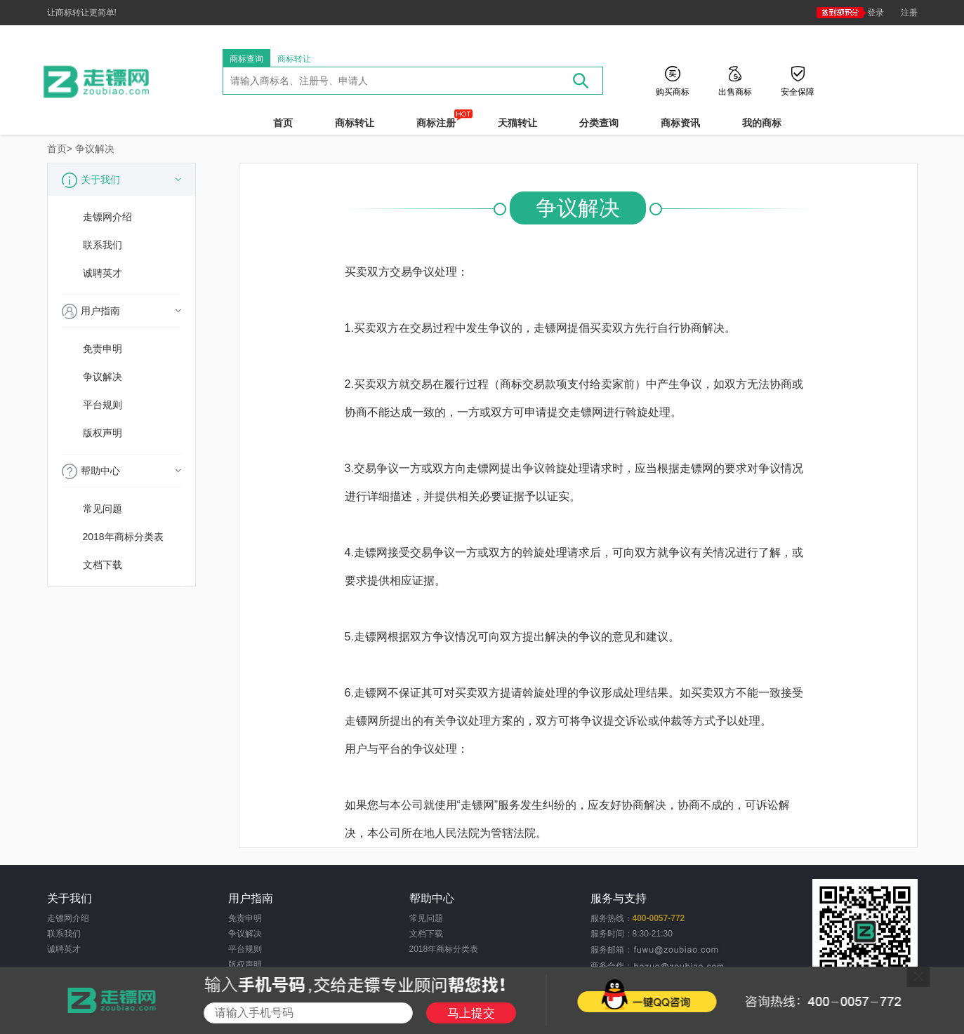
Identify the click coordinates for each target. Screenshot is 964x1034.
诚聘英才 (102, 272)
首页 (283, 122)
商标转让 (294, 59)
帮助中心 (121, 471)
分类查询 (599, 122)
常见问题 (102, 508)
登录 (850, 12)
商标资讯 (680, 122)
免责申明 (102, 348)
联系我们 (102, 244)
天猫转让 (517, 122)
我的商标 (761, 122)
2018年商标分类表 (123, 536)
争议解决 (94, 148)
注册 (909, 13)
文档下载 (102, 564)
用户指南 (121, 311)
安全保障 (797, 91)
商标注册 (436, 122)
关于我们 (121, 180)
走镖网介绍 (107, 216)
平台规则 (102, 404)
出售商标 (735, 91)
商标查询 (246, 59)
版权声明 (102, 432)
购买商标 (672, 91)
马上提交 (471, 1013)
